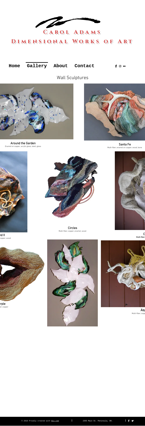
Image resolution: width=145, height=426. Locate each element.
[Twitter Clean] (132, 421)
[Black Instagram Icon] (120, 66)
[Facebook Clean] (129, 421)
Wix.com (55, 421)
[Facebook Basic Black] (116, 66)
